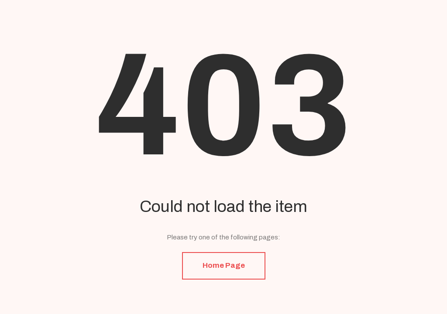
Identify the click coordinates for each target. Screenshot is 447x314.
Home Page (224, 265)
